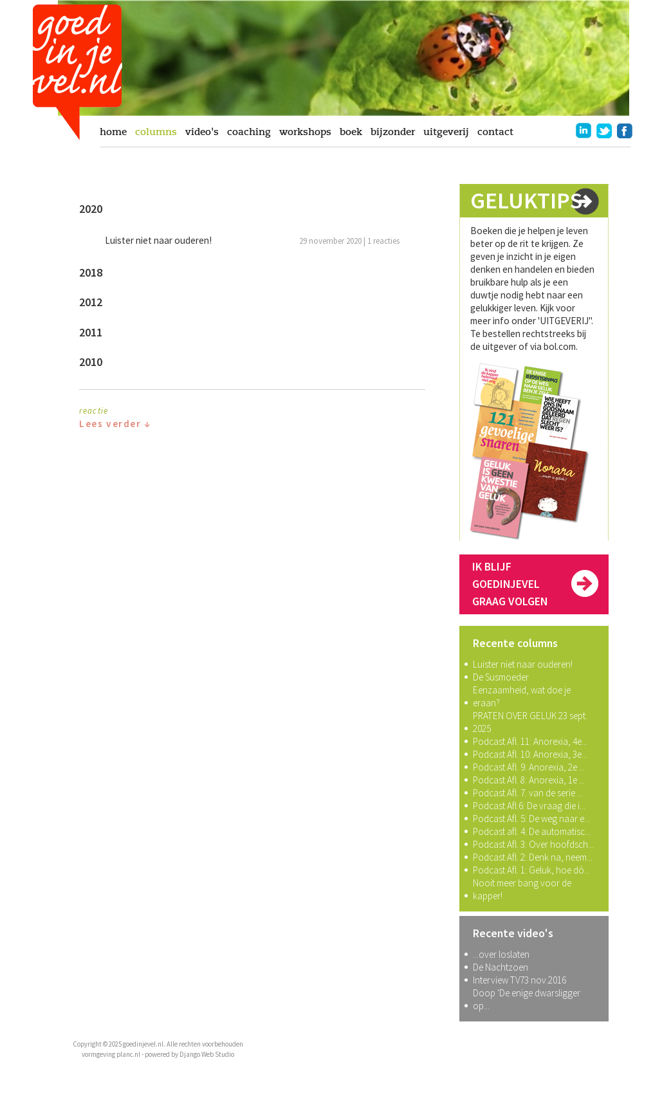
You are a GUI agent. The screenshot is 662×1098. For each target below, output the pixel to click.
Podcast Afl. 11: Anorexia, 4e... (530, 741)
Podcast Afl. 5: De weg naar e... (531, 818)
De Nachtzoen (500, 967)
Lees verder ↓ (115, 423)
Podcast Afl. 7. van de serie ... (528, 793)
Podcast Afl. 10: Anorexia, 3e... (530, 754)
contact (495, 132)
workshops (305, 132)
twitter (604, 130)
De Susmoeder (501, 677)
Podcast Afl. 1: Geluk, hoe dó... (531, 870)
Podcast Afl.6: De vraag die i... (529, 806)
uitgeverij (446, 132)
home (113, 132)
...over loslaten (501, 954)
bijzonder (393, 132)
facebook (624, 130)
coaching (249, 132)
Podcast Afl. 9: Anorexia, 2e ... (529, 767)
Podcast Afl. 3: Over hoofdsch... (533, 844)
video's (202, 132)
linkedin (583, 130)
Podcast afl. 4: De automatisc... (532, 831)
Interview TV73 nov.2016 (519, 980)
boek (351, 132)
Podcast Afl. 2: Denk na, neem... (533, 857)
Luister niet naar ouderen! (523, 664)
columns (156, 132)
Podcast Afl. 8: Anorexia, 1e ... (529, 780)
